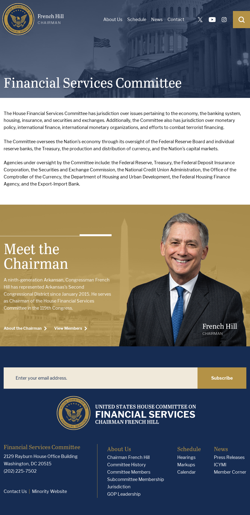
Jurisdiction (119, 486)
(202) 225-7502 (20, 471)
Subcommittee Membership (135, 479)
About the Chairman (25, 328)
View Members (70, 328)
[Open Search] (241, 19)
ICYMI (220, 464)
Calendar (186, 472)
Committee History (126, 464)
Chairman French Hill (128, 457)
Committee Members (128, 472)
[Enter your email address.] (101, 378)
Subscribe (222, 378)
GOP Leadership (124, 494)
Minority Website (49, 491)
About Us (112, 19)
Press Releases (229, 457)
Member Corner (230, 472)
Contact (175, 19)
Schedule (136, 19)
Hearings (186, 457)
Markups (186, 464)
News (157, 19)
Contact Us (15, 491)
